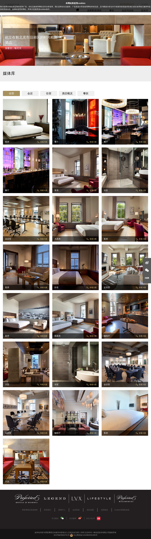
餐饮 (85, 93)
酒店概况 (67, 93)
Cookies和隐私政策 (121, 510)
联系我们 (47, 510)
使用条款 (104, 510)
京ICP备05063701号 (61, 535)
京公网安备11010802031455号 (83, 535)
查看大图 (43, 142)
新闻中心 (61, 510)
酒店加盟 (90, 510)
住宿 (48, 93)
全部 (11, 93)
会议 (30, 93)
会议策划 (76, 510)
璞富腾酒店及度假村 (30, 510)
